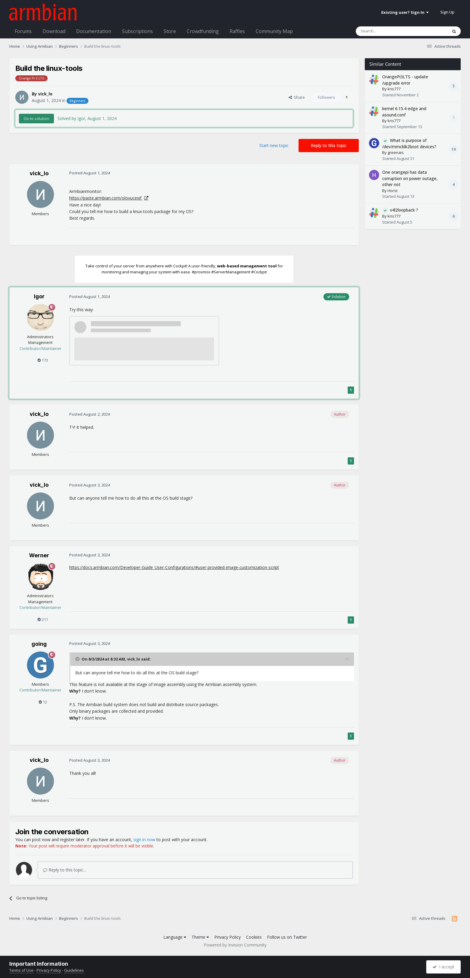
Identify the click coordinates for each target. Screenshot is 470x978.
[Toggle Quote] (78, 659)
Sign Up (447, 12)
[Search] (387, 31)
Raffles (237, 31)
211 (42, 619)
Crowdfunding (203, 31)
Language (174, 937)
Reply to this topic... (64, 870)
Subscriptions (137, 31)
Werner (39, 555)
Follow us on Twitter (287, 937)
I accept (443, 967)
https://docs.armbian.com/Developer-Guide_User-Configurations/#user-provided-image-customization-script (174, 567)
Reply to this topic (329, 145)
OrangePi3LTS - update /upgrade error (405, 80)
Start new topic (274, 145)
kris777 (394, 89)
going (39, 644)
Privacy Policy (227, 937)
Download (54, 31)
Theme (200, 937)
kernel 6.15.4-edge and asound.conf (404, 112)
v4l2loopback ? (404, 210)
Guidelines (74, 970)
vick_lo (45, 94)
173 (42, 360)
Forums (23, 31)
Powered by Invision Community (235, 945)
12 (43, 702)
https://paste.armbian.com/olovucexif (106, 198)
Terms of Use (21, 970)
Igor (39, 296)
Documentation (93, 31)
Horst (392, 190)
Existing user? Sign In (405, 12)
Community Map (274, 31)
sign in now (144, 839)
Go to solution (36, 118)
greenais (396, 152)
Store (170, 31)
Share (297, 97)
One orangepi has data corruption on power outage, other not (410, 178)
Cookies (254, 937)
